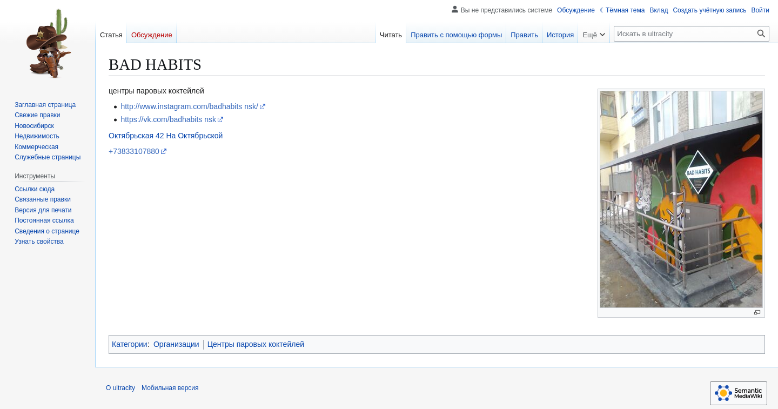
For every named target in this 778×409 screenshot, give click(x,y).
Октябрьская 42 (136, 135)
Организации (176, 344)
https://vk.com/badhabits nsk (168, 119)
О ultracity (120, 388)
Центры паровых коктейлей (255, 344)
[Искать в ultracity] (691, 34)
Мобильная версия (170, 388)
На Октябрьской (194, 135)
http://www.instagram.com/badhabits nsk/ (189, 106)
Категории (129, 344)
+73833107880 (134, 151)
